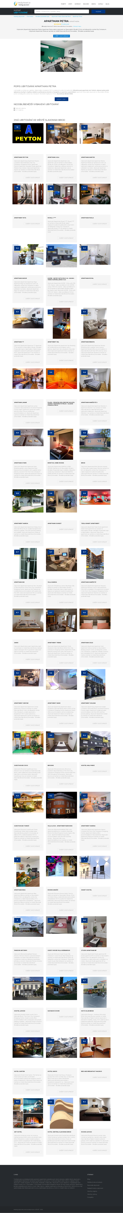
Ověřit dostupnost (61, 36)
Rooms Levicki (86, 1132)
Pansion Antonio (20, 950)
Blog (107, 4)
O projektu (90, 1197)
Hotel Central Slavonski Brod (59, 1132)
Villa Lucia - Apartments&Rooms (60, 826)
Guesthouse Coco (21, 765)
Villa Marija (52, 582)
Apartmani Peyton (21, 157)
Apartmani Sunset (55, 523)
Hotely (100, 4)
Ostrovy (78, 4)
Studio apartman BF (89, 950)
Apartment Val (53, 342)
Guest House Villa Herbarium (59, 950)
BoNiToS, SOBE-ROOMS (56, 463)
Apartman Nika (19, 890)
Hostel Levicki (19, 1011)
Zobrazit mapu (77, 26)
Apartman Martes (88, 157)
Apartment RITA (20, 218)
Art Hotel (18, 1132)
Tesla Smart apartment (90, 523)
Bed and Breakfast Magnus (91, 1071)
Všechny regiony (92, 1191)
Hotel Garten (19, 1071)
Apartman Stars (20, 463)
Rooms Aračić (53, 890)
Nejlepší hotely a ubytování (95, 1188)
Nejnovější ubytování (93, 1185)
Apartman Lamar (20, 402)
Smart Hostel (86, 890)
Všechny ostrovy (92, 1194)
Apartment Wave (54, 703)
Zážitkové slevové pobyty (94, 1182)
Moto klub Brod (87, 1011)
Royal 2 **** (52, 218)
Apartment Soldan (88, 703)
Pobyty (63, 4)
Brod (83, 463)
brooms (51, 765)
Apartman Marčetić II (89, 402)
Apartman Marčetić (88, 582)
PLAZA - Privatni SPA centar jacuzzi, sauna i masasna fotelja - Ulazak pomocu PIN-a (61, 404)
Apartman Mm (19, 582)
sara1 (16, 642)
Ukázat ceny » (61, 99)
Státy (70, 4)
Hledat (98, 11)
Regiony (86, 4)
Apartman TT (19, 342)
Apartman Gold (87, 642)
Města (93, 4)
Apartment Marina (88, 826)
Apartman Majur (20, 278)
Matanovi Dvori (54, 1011)
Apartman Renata (88, 342)
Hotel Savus (52, 1071)
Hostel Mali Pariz (88, 765)
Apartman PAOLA (87, 218)
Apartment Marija (21, 523)
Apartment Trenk (54, 642)
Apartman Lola (53, 157)
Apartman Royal (87, 278)
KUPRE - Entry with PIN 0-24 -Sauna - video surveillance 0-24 (61, 279)
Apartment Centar (21, 703)
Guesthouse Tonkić (21, 826)
